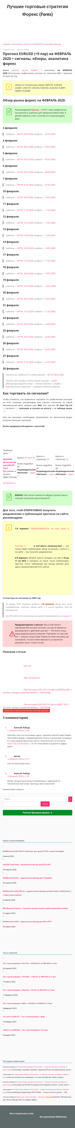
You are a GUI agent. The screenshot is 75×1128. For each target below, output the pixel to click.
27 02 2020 (50, 362)
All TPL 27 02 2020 (25, 362)
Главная (6, 44)
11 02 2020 (50, 210)
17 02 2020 (50, 260)
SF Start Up (30, 457)
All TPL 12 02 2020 (25, 222)
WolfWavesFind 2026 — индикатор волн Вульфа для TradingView (27, 878)
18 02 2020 (50, 273)
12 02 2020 (50, 222)
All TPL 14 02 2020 (25, 248)
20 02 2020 (50, 298)
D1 (48, 459)
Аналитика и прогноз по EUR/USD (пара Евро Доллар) (36, 44)
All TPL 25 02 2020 (25, 336)
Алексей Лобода (23, 50)
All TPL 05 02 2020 (25, 159)
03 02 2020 (50, 134)
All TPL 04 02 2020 (25, 146)
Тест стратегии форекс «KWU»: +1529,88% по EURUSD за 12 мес (27, 1003)
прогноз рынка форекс (25, 70)
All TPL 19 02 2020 (25, 286)
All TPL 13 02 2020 (25, 235)
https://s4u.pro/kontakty (18, 743)
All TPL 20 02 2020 (25, 298)
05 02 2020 (50, 159)
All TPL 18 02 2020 (25, 273)
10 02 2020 (50, 197)
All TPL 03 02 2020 (25, 134)
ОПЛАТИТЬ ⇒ (9, 483)
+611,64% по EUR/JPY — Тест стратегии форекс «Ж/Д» (24, 1017)
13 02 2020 (50, 235)
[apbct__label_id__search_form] (22, 804)
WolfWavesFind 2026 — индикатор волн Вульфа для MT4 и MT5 (27, 922)
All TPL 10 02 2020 (25, 197)
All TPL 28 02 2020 (56, 374)
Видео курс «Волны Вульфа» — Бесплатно (31, 1097)
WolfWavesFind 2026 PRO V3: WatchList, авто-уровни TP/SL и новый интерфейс (33, 851)
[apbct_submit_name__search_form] (45, 803)
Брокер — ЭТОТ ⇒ (40, 109)
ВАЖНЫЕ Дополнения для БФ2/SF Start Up (9, 465)
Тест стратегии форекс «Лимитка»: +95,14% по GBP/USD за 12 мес (29, 990)
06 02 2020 (50, 172)
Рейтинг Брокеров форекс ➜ (37, 812)
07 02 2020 (50, 184)
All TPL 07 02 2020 (25, 184)
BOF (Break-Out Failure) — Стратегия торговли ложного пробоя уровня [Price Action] (35, 908)
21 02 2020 (50, 311)
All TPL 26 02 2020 (25, 349)
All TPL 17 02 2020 (25, 260)
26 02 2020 (50, 349)
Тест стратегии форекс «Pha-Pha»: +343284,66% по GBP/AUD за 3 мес (30, 963)
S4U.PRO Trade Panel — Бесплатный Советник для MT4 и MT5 (27, 865)
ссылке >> (67, 616)
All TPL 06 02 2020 (25, 172)
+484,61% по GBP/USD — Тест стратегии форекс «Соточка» (25, 1030)
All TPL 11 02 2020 (25, 210)
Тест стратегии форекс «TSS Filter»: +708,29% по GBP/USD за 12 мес (29, 977)
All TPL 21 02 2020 (25, 311)
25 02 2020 (50, 336)
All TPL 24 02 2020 (25, 324)
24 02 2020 (50, 324)
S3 (67, 459)
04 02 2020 (50, 146)
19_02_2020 (50, 286)
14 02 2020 (50, 248)
